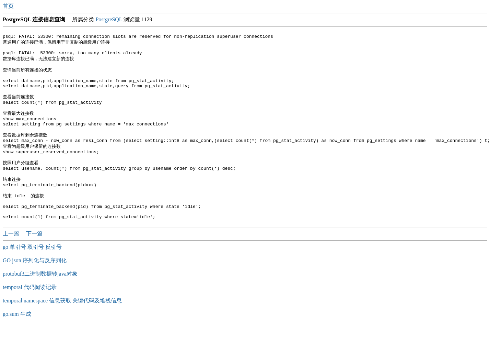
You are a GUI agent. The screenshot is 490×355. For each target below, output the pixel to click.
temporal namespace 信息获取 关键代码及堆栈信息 (62, 329)
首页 (9, 6)
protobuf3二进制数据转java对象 (40, 302)
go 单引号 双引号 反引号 (32, 275)
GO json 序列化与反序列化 (35, 288)
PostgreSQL (108, 19)
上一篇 (12, 262)
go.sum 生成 (17, 342)
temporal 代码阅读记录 (30, 315)
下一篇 (34, 262)
